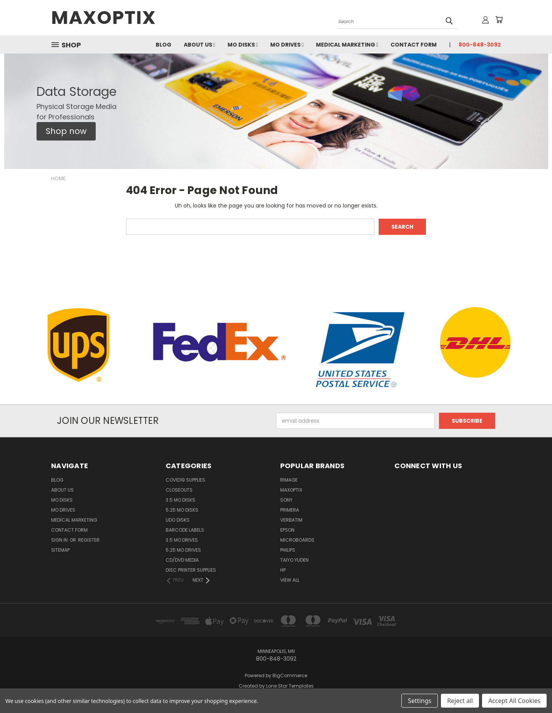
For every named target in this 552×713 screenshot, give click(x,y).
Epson (287, 530)
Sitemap (60, 550)
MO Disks (243, 45)
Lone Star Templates (290, 686)
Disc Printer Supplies (191, 570)
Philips (287, 550)
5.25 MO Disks (182, 510)
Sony (286, 500)
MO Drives (287, 45)
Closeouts (179, 490)
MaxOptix (291, 490)
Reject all (460, 700)
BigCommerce (290, 675)
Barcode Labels (185, 530)
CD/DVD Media (182, 560)
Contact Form (414, 45)
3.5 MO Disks (180, 500)
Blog (163, 45)
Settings (419, 700)
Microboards (297, 540)
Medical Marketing (347, 45)
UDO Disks (178, 520)
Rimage (289, 480)
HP (283, 570)
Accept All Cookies (514, 700)
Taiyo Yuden (294, 560)
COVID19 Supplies (185, 480)
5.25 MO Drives (183, 550)
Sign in (60, 540)
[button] (66, 131)
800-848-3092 (480, 45)
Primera (289, 510)
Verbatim (291, 520)
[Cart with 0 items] (499, 19)
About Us (199, 45)
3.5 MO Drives (182, 540)
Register (89, 540)
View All (289, 580)
